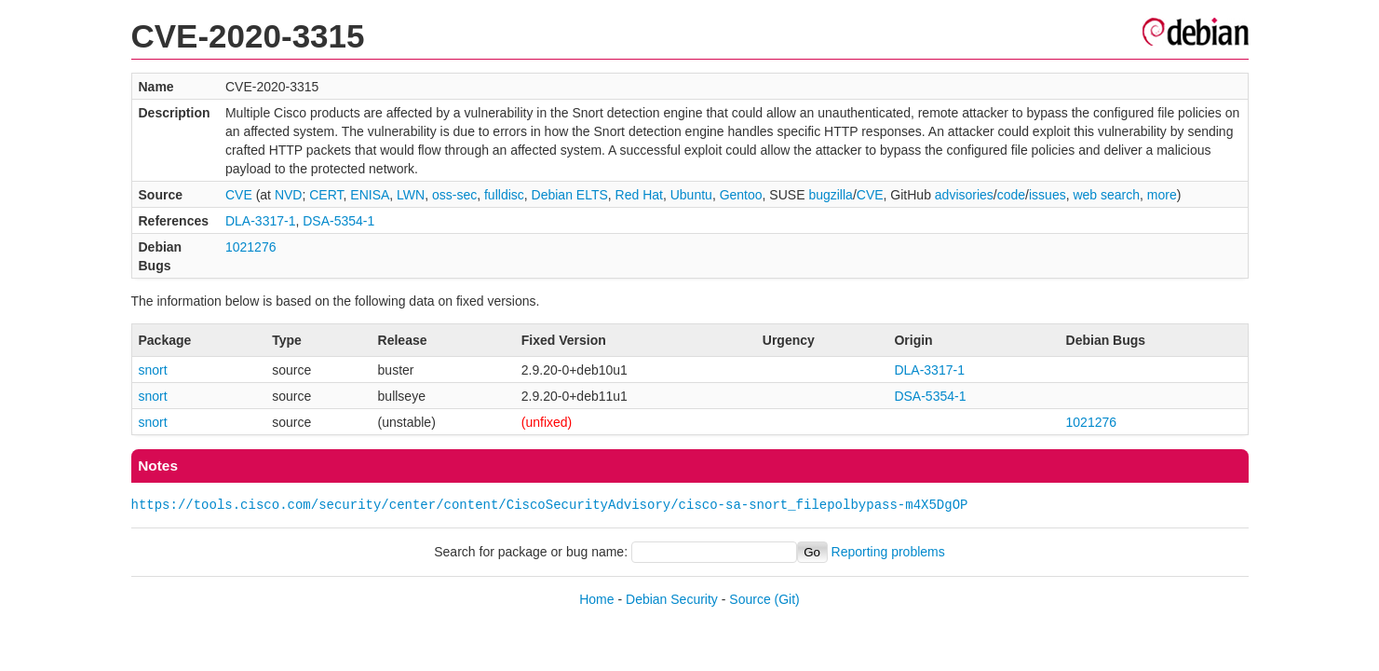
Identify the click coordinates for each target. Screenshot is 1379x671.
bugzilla (830, 194)
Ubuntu (691, 194)
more (1162, 194)
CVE (238, 194)
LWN (411, 194)
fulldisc (504, 194)
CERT (326, 194)
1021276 (251, 247)
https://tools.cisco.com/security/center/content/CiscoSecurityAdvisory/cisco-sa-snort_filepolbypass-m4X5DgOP (549, 505)
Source (749, 599)
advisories (964, 194)
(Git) (787, 599)
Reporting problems (888, 551)
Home (596, 599)
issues (1047, 194)
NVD (289, 194)
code (1011, 194)
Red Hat (639, 194)
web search (1106, 194)
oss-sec (454, 194)
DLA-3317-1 (260, 220)
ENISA (369, 194)
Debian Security (672, 599)
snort (153, 370)
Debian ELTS (570, 194)
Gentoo (741, 194)
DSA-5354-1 (338, 220)
